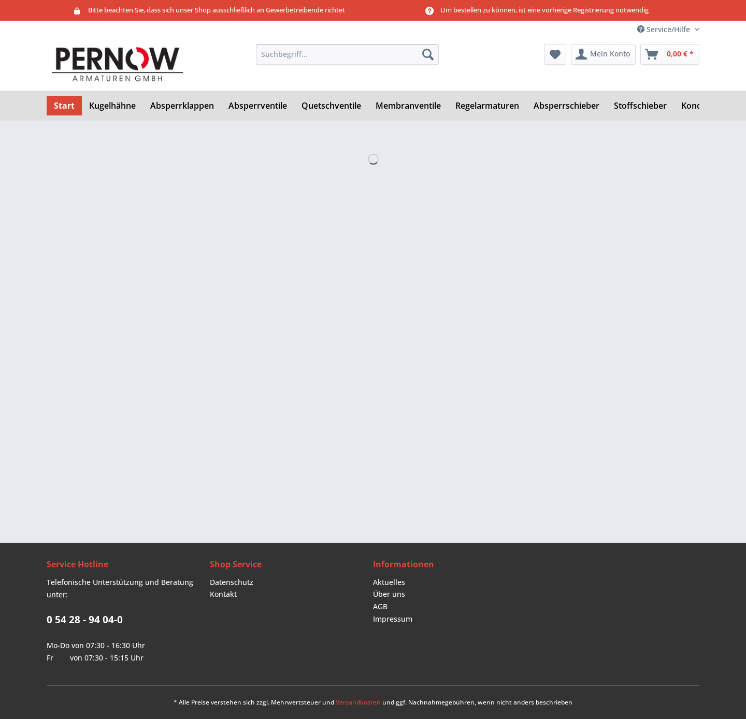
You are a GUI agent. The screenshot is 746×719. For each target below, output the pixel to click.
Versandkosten (358, 702)
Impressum (392, 619)
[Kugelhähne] (112, 105)
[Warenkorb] (669, 54)
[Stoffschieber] (640, 105)
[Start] (64, 105)
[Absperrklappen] (182, 105)
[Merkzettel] (555, 54)
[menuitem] (347, 59)
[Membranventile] (408, 105)
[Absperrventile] (257, 105)
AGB (380, 606)
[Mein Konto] (603, 54)
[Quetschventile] (331, 105)
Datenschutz (231, 582)
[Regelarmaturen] (487, 105)
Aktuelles (389, 582)
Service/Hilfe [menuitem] (664, 29)
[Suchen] (428, 54)
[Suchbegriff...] (347, 54)
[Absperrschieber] (566, 105)
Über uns (389, 594)
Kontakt (223, 594)
